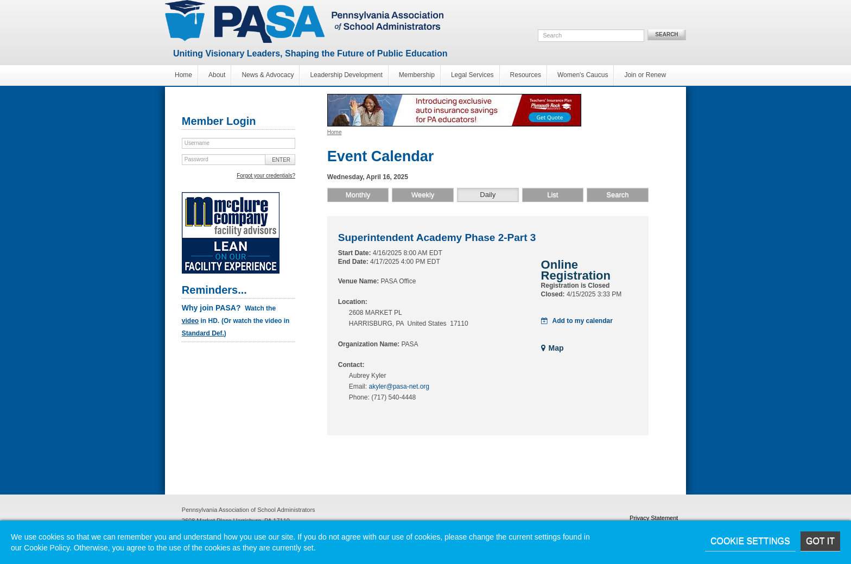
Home (183, 75)
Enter (281, 160)
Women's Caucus (582, 75)
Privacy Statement (654, 518)
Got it (820, 541)
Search (666, 34)
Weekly (422, 195)
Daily (488, 195)
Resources (525, 75)
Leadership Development (346, 75)
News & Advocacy (268, 75)
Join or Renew (645, 75)
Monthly (358, 195)
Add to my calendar (577, 321)
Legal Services (472, 75)
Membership (417, 75)
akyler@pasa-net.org (399, 386)
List (552, 195)
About (216, 75)
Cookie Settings (750, 541)
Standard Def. (203, 333)
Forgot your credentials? (266, 176)
